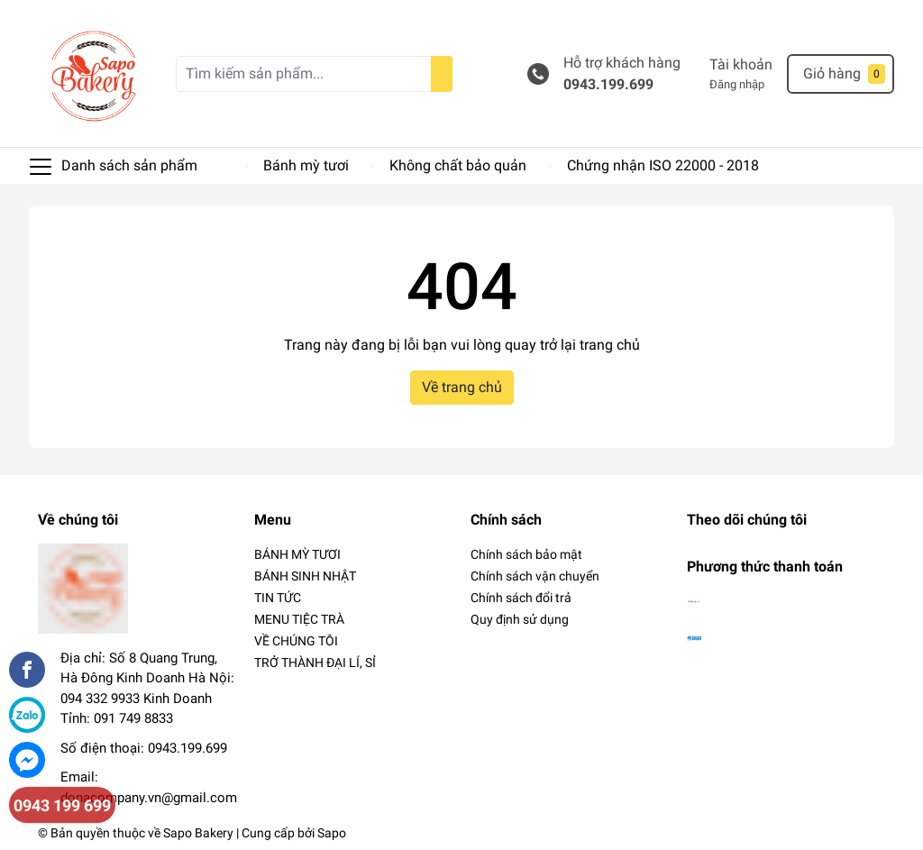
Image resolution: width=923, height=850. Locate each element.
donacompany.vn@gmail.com (148, 798)
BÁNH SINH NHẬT (305, 576)
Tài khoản (740, 64)
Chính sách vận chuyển (535, 576)
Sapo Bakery (198, 833)
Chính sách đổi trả (521, 597)
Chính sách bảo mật (526, 554)
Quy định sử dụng (520, 619)
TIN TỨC (277, 597)
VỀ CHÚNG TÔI (296, 641)
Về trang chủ (462, 387)
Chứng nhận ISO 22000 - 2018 (663, 165)
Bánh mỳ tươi (306, 165)
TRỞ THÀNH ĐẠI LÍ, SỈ (315, 662)
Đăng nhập (736, 84)
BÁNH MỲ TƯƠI (297, 554)
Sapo (331, 833)
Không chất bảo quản (457, 165)
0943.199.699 (608, 84)
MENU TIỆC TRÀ (299, 619)
